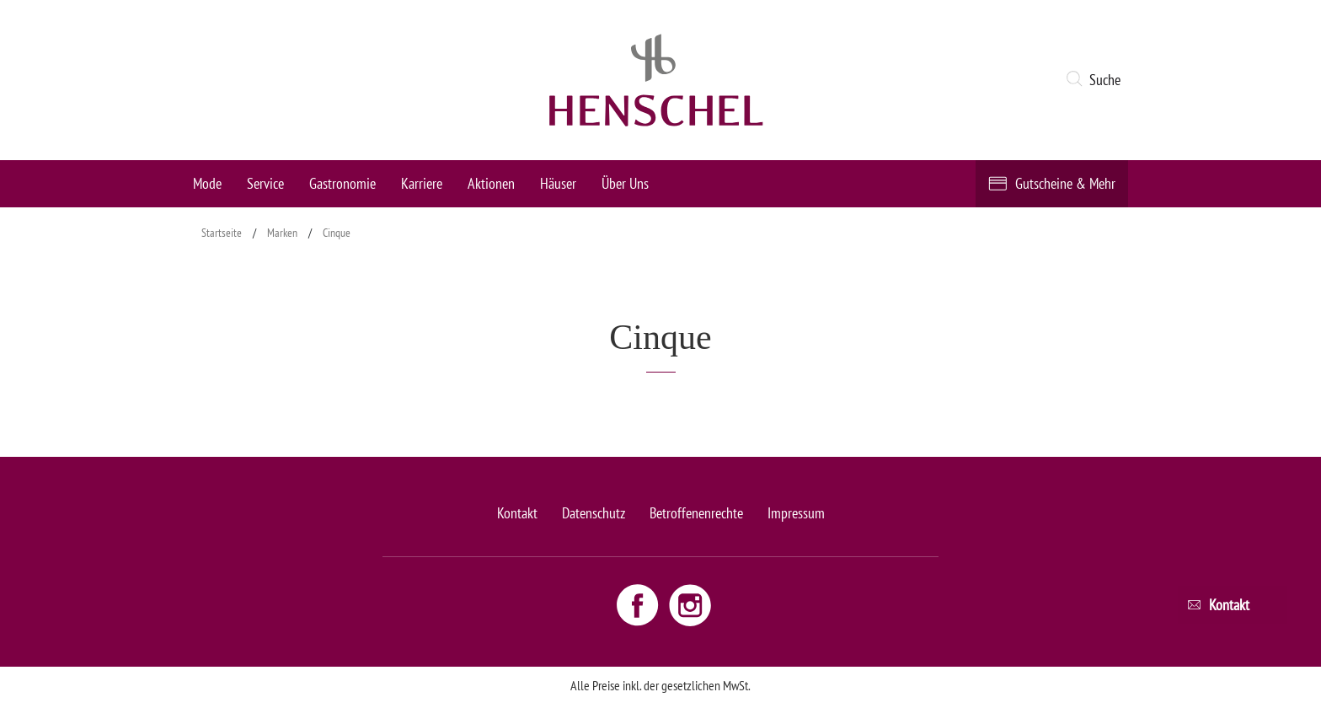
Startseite (221, 232)
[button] (1096, 80)
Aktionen (491, 183)
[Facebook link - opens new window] (639, 604)
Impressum (796, 513)
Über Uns (625, 183)
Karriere (421, 183)
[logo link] (656, 80)
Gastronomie (342, 183)
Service (265, 183)
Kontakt (517, 513)
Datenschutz (593, 513)
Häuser (558, 183)
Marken (282, 232)
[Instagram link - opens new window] (690, 604)
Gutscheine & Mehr (1065, 183)
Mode (207, 183)
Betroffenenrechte (696, 513)
